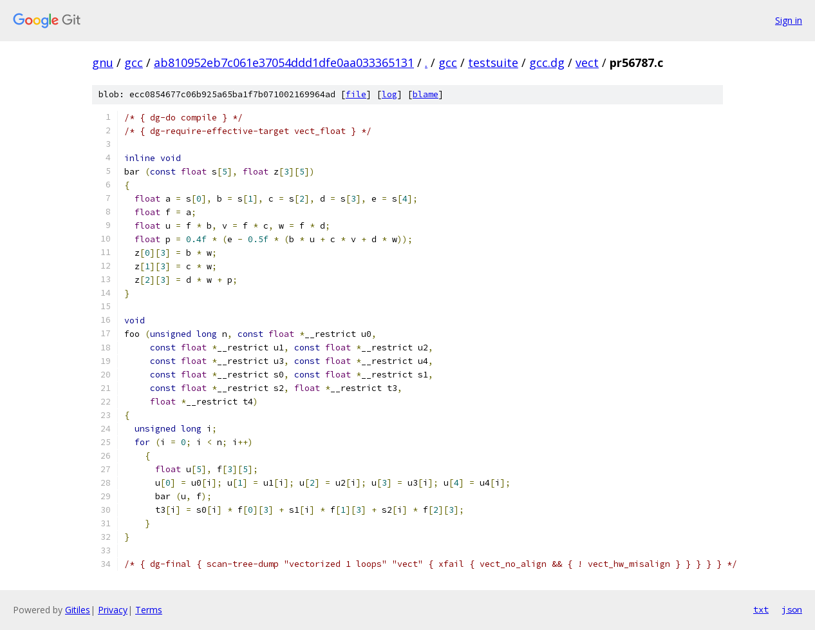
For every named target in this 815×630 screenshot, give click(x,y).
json (792, 609)
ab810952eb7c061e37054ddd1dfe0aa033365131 (284, 62)
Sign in (788, 20)
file (356, 94)
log (389, 94)
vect (587, 62)
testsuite (493, 62)
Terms (148, 610)
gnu (102, 62)
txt (761, 609)
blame (425, 94)
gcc (133, 62)
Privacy (112, 610)
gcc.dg (547, 62)
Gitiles (77, 610)
